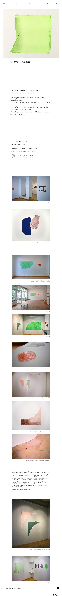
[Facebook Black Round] (58, 588)
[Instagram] (56, 594)
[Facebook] (53, 594)
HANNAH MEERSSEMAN (53, 3)
